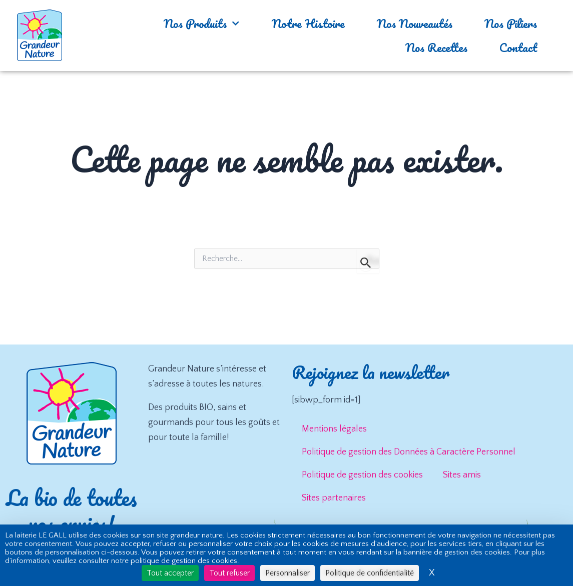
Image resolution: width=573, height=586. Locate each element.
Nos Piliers (510, 23)
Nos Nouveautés (414, 23)
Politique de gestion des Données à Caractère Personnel (408, 452)
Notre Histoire (308, 23)
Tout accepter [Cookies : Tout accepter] (170, 573)
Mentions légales (334, 429)
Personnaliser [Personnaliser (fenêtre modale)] (287, 573)
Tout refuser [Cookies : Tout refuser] (229, 573)
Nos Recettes (436, 47)
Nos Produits (201, 23)
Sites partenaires (334, 498)
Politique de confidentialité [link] (369, 573)
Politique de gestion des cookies (362, 475)
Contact (518, 47)
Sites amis (462, 475)
